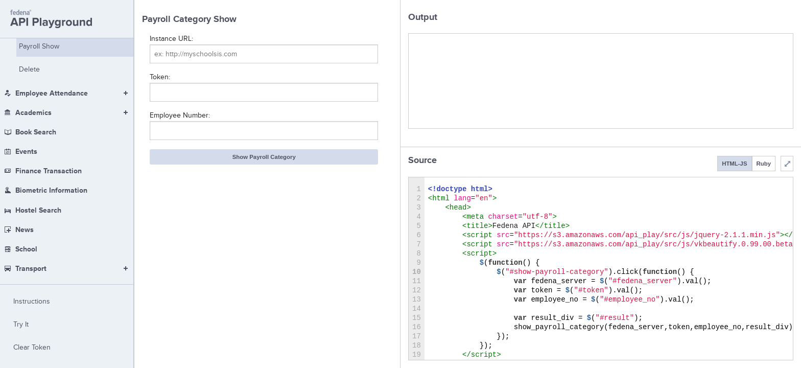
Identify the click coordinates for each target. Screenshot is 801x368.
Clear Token (32, 347)
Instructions (31, 301)
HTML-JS (734, 163)
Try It (21, 324)
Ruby (764, 163)
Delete (29, 69)
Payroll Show (39, 46)
